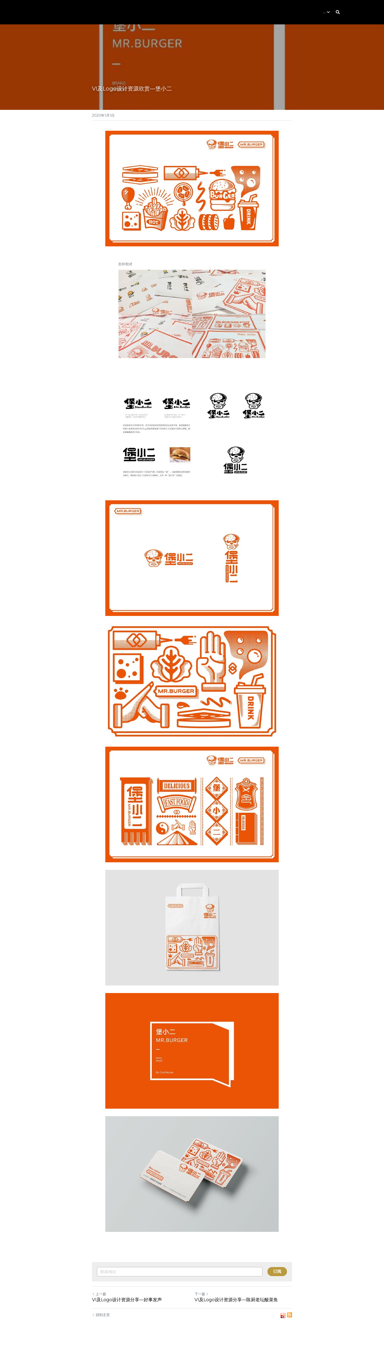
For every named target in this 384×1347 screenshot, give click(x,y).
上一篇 (99, 1294)
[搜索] (338, 12)
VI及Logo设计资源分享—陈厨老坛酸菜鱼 (236, 1300)
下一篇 (202, 1294)
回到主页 (101, 1315)
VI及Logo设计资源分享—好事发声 (127, 1300)
